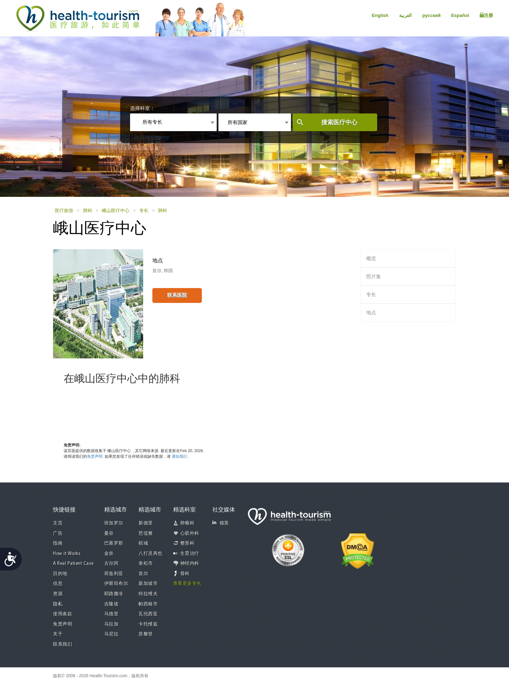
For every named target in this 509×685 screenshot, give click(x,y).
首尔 (143, 574)
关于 (58, 634)
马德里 (111, 614)
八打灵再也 (151, 553)
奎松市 (146, 563)
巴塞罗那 (113, 543)
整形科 (187, 543)
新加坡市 (148, 583)
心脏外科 (189, 533)
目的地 (60, 574)
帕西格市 (148, 604)
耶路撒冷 (113, 594)
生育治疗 (189, 553)
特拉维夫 (148, 594)
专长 (143, 210)
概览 (371, 258)
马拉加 (111, 624)
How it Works (67, 553)
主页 (58, 523)
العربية (405, 15)
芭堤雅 (146, 533)
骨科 (185, 574)
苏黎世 (146, 634)
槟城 (143, 543)
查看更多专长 (187, 583)
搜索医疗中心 (339, 122)
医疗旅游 (64, 210)
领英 (220, 523)
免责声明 (95, 456)
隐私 (58, 604)
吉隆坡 (111, 604)
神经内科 (189, 563)
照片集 (373, 276)
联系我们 (62, 644)
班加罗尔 (113, 523)
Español (460, 15)
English (380, 15)
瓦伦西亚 (148, 614)
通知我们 (179, 456)
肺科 (87, 210)
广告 (58, 533)
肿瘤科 (187, 523)
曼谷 (109, 533)
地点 (371, 312)
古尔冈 (111, 563)
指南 (58, 543)
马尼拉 (111, 634)
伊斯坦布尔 (116, 583)
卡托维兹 (148, 624)
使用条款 (62, 614)
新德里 (146, 523)
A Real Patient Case (73, 563)
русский (431, 15)
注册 (486, 15)
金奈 (109, 553)
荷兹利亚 (113, 574)
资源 (58, 594)
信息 (58, 583)
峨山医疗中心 (115, 210)
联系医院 (177, 295)
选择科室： (142, 108)
